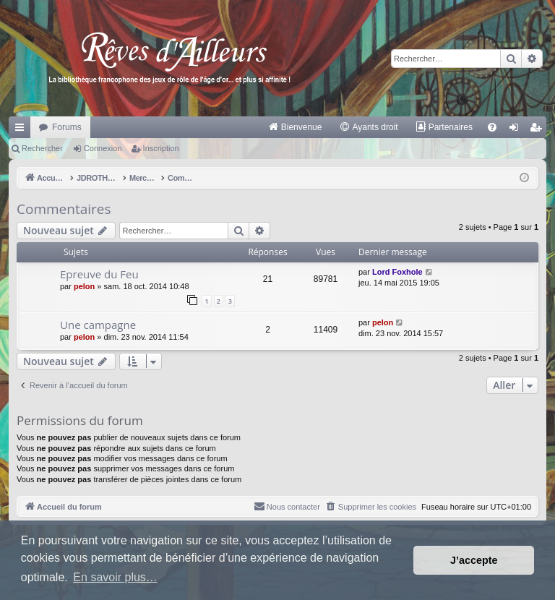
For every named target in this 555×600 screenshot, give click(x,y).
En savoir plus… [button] (115, 577)
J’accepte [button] (474, 560)
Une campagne (98, 324)
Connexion (103, 148)
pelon (84, 286)
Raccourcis (22, 130)
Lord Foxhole (397, 271)
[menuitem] (295, 127)
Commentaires (64, 209)
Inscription (161, 148)
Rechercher (42, 148)
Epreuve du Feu (99, 274)
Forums (67, 127)
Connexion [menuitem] (517, 130)
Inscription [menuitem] (538, 130)
